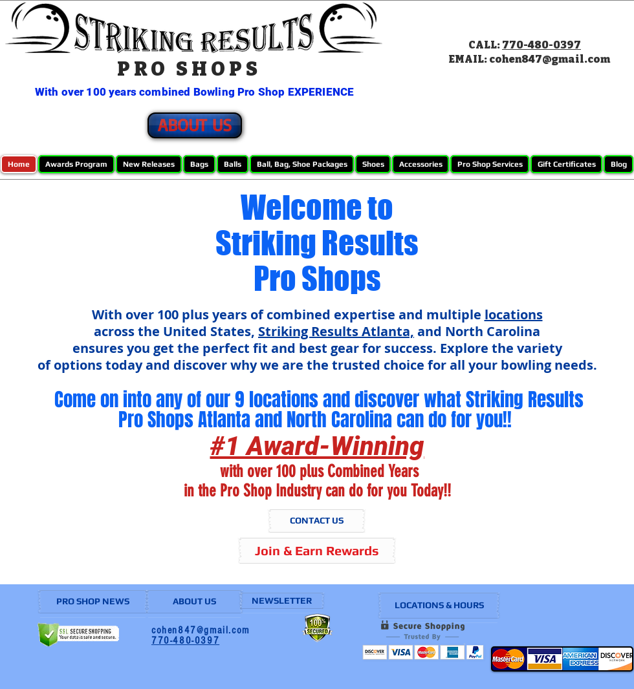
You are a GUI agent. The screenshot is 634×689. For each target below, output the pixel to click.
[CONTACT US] (317, 521)
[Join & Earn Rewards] (317, 551)
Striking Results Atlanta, (336, 331)
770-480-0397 (541, 45)
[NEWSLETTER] (282, 601)
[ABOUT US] (195, 125)
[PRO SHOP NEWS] (92, 601)
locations (514, 314)
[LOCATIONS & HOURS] (439, 606)
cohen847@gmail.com (549, 59)
